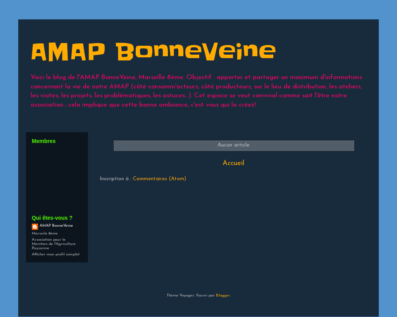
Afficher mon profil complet (55, 254)
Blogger (223, 295)
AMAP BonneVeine (56, 226)
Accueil (233, 163)
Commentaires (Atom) (159, 178)
